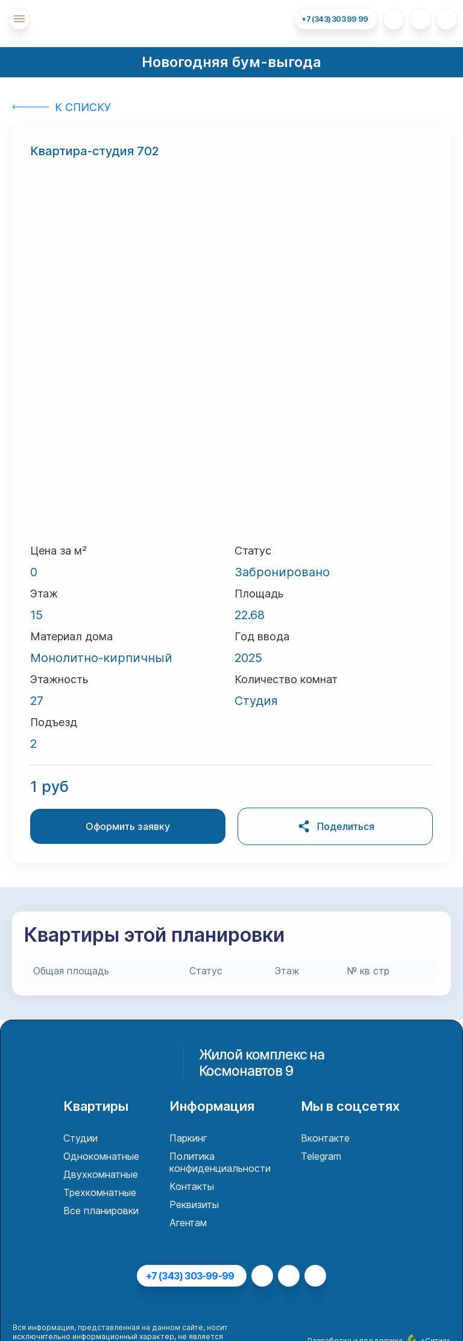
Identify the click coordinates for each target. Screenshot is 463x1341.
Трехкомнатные (99, 1192)
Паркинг (188, 1138)
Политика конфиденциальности (220, 1162)
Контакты (191, 1186)
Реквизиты (194, 1204)
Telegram (321, 1156)
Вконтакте (325, 1138)
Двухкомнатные (100, 1174)
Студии (80, 1138)
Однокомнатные (101, 1156)
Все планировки (101, 1210)
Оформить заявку (128, 826)
